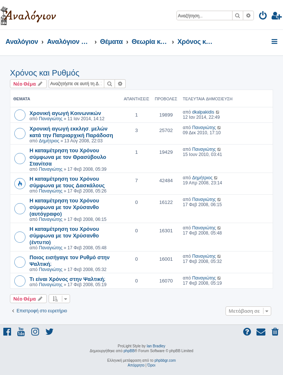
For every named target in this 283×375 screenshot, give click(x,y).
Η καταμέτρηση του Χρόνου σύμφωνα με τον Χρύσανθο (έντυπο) (64, 235)
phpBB (128, 351)
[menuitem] (263, 16)
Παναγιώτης (50, 118)
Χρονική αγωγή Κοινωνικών (65, 113)
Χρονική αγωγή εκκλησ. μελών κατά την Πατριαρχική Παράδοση (71, 131)
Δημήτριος (49, 140)
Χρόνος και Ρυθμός (44, 72)
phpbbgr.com (165, 360)
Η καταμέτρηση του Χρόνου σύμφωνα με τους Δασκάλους (67, 181)
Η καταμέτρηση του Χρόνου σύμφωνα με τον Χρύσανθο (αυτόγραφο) (64, 207)
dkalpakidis (203, 112)
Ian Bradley (156, 346)
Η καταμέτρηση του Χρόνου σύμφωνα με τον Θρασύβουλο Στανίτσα (67, 157)
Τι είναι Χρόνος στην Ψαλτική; (67, 278)
